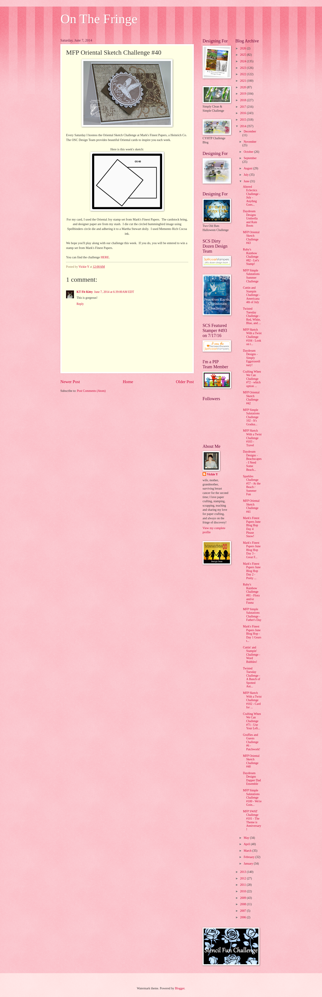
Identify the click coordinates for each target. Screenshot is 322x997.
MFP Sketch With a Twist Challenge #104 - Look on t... (252, 337)
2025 (243, 54)
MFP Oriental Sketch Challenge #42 (251, 398)
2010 (243, 891)
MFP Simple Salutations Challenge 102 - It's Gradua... (251, 417)
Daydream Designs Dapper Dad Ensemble (252, 778)
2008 (243, 904)
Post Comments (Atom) (91, 391)
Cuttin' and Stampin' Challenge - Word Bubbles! (251, 655)
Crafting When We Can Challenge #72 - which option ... (252, 379)
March (248, 850)
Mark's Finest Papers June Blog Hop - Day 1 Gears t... (252, 634)
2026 (243, 48)
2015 (243, 119)
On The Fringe (98, 19)
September (250, 158)
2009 (243, 898)
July (246, 174)
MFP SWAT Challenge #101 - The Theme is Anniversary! (252, 820)
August (248, 168)
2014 (243, 126)
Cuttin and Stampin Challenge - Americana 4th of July (251, 295)
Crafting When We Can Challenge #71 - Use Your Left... (252, 721)
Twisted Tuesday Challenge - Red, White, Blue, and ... (252, 316)
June (247, 181)
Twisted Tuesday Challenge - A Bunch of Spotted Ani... (251, 677)
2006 (243, 917)
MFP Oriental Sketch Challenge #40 (251, 761)
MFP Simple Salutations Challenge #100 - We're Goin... (252, 797)
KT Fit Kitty (85, 292)
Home (128, 381)
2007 (243, 910)
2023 (243, 67)
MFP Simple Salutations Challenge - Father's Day (252, 615)
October (249, 151)
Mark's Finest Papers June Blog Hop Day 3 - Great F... (252, 550)
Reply (80, 304)
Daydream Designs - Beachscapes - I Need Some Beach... (252, 460)
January (249, 863)
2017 (243, 106)
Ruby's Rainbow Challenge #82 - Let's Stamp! (251, 257)
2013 (243, 872)
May (247, 837)
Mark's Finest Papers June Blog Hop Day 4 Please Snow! (252, 527)
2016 (243, 113)
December (250, 131)
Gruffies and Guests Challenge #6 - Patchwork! (251, 742)
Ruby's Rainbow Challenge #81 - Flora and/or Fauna (251, 593)
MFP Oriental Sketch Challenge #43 (251, 238)
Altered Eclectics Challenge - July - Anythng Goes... (251, 196)
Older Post (185, 381)
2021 (243, 80)
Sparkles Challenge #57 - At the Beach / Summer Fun (252, 485)
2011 (243, 884)
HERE (105, 257)
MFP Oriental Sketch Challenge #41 (251, 506)
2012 (243, 878)
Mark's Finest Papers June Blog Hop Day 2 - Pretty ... (252, 571)
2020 (243, 87)
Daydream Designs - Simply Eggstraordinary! (251, 358)
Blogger (179, 988)
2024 (243, 61)
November (250, 141)
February (249, 857)
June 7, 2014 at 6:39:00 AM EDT (114, 292)
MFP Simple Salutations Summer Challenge (251, 276)
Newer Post (70, 381)
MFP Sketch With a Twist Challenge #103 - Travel (252, 438)
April (247, 844)
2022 (243, 74)
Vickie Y (212, 474)
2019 (243, 93)
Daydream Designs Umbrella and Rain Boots (250, 218)
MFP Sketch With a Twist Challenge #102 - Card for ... (252, 700)
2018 (243, 100)
